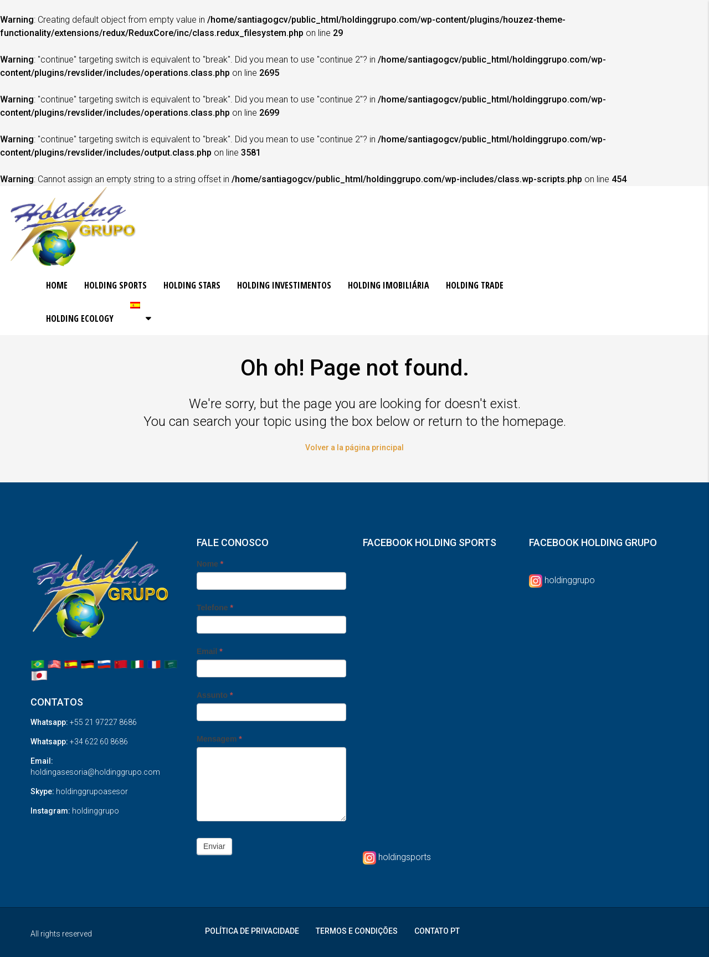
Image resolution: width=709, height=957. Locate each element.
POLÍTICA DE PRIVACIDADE (252, 931)
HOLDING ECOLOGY (80, 318)
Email (210, 651)
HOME (57, 285)
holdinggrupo (569, 580)
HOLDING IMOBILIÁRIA (388, 285)
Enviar (214, 846)
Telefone (215, 607)
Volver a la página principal (354, 447)
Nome (210, 563)
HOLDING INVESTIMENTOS (284, 285)
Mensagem (219, 738)
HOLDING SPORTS (115, 285)
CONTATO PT (437, 931)
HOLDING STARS (191, 285)
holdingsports (404, 857)
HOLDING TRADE (475, 285)
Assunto (215, 695)
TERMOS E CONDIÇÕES (357, 931)
